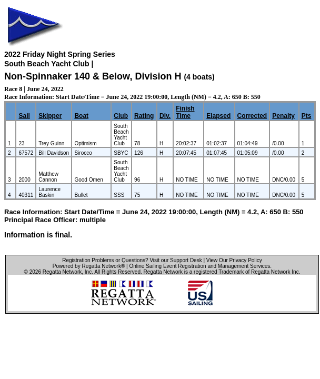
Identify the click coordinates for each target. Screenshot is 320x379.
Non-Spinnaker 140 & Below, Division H (92, 76)
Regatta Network (62, 272)
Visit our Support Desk (175, 260)
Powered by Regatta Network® (89, 266)
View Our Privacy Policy (234, 260)
